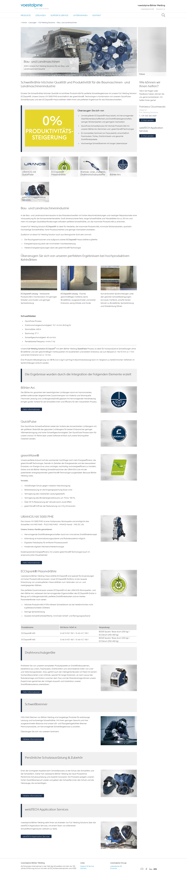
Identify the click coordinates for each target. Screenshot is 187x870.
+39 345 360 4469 (148, 115)
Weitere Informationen (32, 739)
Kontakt (96, 15)
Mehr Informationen (31, 409)
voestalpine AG (147, 9)
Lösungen (40, 15)
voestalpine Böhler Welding (33, 863)
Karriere (83, 868)
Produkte (26, 15)
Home (24, 22)
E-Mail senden (147, 120)
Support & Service (59, 15)
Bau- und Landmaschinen (67, 22)
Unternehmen (80, 15)
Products (113, 868)
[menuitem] (25, 15)
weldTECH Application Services (36, 836)
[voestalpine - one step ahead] (35, 6)
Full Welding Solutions (47, 22)
